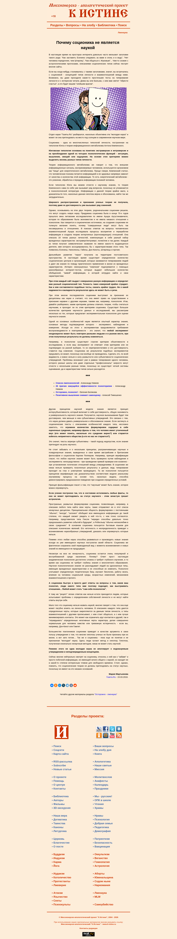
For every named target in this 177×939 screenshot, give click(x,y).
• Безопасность (102, 842)
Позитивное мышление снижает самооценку (78, 395)
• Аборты (99, 873)
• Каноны (57, 827)
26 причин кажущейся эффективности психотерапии (84, 386)
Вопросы (72, 25)
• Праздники (100, 788)
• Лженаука (100, 892)
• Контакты (59, 788)
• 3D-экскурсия (61, 807)
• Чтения (98, 804)
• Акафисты (100, 780)
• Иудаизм (58, 873)
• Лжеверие (59, 885)
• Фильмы (58, 804)
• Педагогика (101, 827)
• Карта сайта (60, 753)
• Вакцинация (101, 846)
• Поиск (56, 746)
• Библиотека (60, 796)
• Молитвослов (102, 777)
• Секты (57, 900)
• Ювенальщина (103, 877)
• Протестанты (61, 881)
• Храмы (98, 807)
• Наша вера (59, 815)
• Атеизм (57, 892)
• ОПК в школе (102, 800)
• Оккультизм (101, 854)
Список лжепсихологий (67, 383)
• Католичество (61, 877)
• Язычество (59, 896)
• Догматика (59, 819)
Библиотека (106, 25)
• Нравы (98, 815)
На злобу (88, 25)
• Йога (55, 865)
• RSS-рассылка (62, 761)
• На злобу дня (102, 750)
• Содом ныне (101, 881)
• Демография (102, 831)
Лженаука (122, 32)
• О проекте (59, 777)
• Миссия (98, 769)
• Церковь (58, 838)
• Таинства (58, 823)
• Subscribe (59, 765)
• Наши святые (102, 765)
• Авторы (57, 800)
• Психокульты (61, 904)
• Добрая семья (103, 823)
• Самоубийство (103, 904)
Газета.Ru (111, 677)
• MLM (96, 896)
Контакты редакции (88, 928)
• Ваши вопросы (103, 746)
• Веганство (100, 858)
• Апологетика (102, 761)
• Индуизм (58, 858)
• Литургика (59, 831)
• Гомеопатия (101, 862)
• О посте (57, 846)
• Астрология (101, 865)
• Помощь (58, 780)
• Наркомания (101, 885)
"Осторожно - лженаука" (105, 694)
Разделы (56, 25)
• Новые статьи (61, 769)
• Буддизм (58, 854)
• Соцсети (58, 750)
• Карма (56, 862)
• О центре (58, 784)
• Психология (101, 819)
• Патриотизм (101, 838)
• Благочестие (61, 842)
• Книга (97, 753)
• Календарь (100, 784)
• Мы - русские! (102, 796)
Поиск (122, 25)
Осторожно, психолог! (67, 392)
